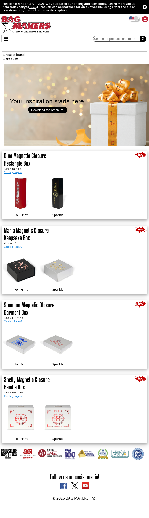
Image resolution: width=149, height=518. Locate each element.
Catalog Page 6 (13, 172)
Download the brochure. (47, 110)
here (32, 7)
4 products (10, 59)
